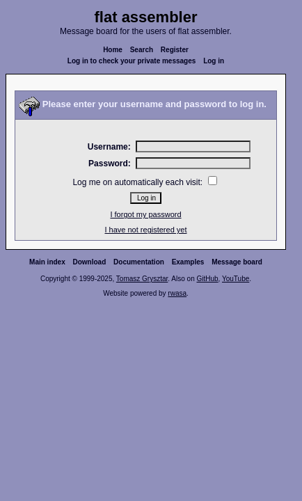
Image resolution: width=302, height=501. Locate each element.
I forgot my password (145, 214)
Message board (237, 262)
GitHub (207, 279)
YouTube (235, 279)
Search (141, 50)
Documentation (138, 262)
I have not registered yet (145, 229)
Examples (188, 262)
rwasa (177, 293)
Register (175, 50)
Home (112, 50)
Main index (47, 262)
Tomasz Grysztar (142, 279)
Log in (213, 61)
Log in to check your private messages (131, 61)
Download (89, 262)
